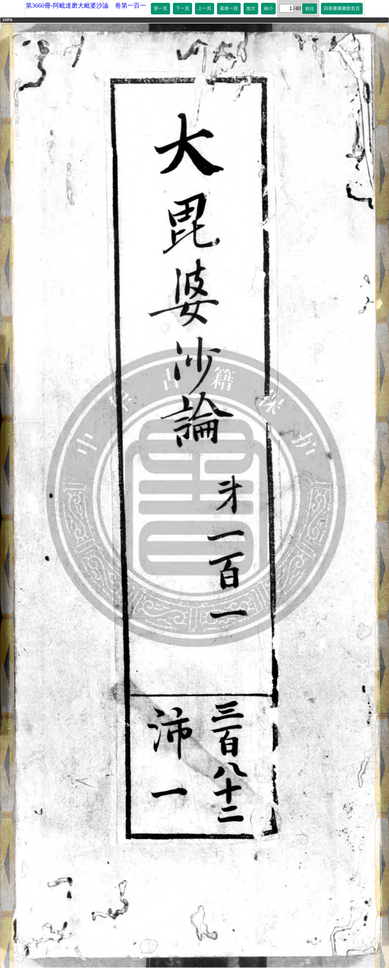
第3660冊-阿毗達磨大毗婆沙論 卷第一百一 (86, 5)
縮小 (268, 8)
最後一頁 (229, 8)
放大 (250, 8)
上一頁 (204, 8)
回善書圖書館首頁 (342, 8)
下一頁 (182, 8)
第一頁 (160, 8)
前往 (309, 8)
